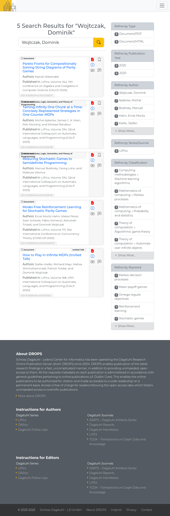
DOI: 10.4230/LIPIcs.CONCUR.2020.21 (38, 243)
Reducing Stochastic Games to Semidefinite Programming (47, 160)
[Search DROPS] (56, 42)
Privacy (131, 510)
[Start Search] (98, 42)
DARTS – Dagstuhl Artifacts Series (113, 420)
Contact (146, 510)
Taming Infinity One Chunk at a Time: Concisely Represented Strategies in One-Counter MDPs (52, 111)
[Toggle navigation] (162, 5)
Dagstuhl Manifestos (103, 429)
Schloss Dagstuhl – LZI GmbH (60, 510)
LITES (93, 434)
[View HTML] (99, 59)
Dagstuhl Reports (101, 425)
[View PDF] (92, 59)
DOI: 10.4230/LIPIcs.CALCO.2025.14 (37, 95)
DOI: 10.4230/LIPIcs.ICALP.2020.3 (36, 295)
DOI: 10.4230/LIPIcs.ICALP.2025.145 (37, 195)
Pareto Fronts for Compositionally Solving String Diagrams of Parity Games (49, 67)
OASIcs (23, 425)
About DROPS (96, 510)
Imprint (116, 510)
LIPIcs (22, 420)
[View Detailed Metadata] (92, 65)
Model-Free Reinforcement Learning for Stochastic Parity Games (52, 209)
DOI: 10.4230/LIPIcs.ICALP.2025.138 (37, 147)
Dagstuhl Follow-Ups (33, 429)
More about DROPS (32, 396)
